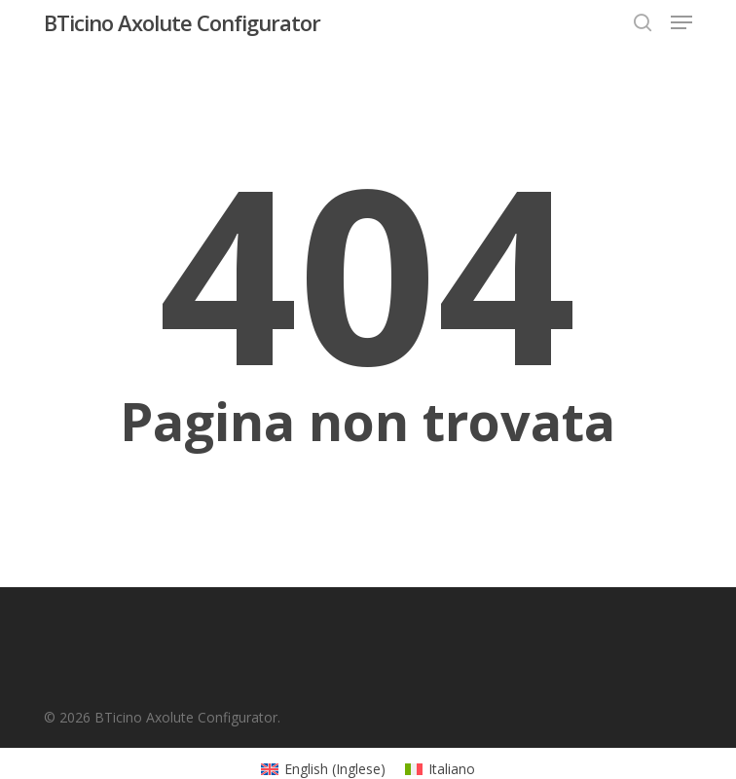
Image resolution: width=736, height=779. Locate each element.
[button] (681, 22)
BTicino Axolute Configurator (182, 22)
